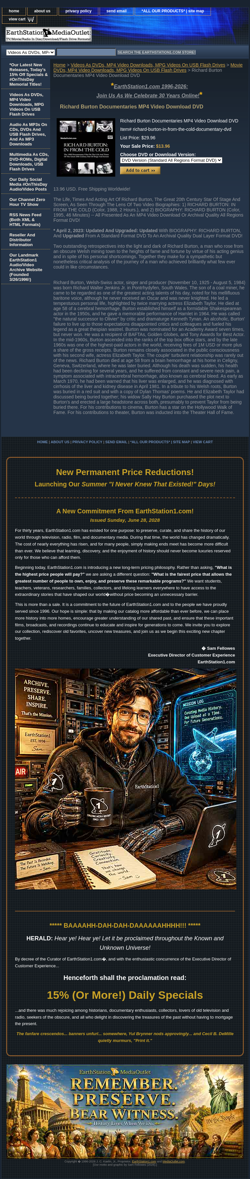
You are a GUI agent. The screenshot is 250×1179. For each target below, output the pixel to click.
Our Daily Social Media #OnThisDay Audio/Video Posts (28, 184)
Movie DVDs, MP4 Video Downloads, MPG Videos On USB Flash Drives (148, 67)
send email (116, 11)
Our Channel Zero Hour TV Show (27, 202)
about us (42, 11)
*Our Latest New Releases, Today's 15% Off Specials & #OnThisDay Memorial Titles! (28, 74)
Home (59, 65)
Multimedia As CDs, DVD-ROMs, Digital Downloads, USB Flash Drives (29, 161)
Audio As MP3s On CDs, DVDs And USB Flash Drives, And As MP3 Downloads (28, 134)
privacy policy (78, 11)
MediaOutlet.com (174, 1161)
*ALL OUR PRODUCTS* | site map (173, 11)
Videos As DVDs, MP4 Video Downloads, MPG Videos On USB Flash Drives (148, 65)
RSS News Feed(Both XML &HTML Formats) (25, 219)
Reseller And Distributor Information (22, 239)
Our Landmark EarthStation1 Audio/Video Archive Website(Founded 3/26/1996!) (25, 267)
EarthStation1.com (144, 1161)
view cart (17, 19)
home (14, 11)
